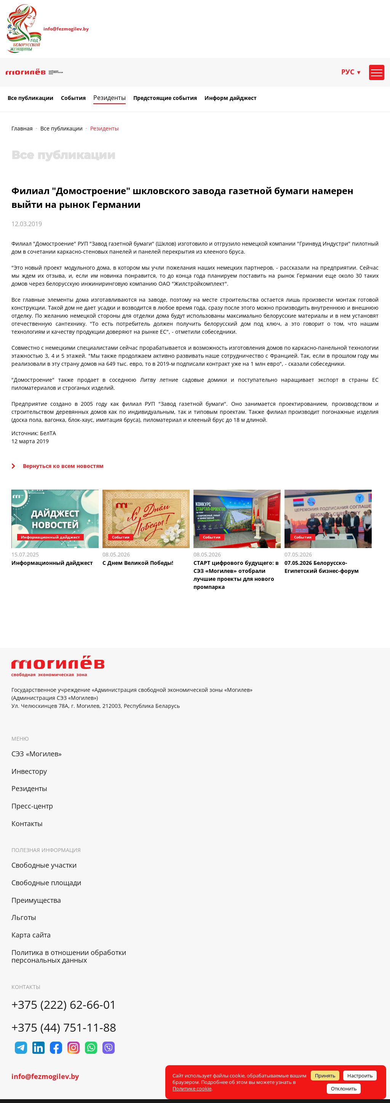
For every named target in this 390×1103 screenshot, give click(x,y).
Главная (22, 128)
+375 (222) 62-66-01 (63, 1004)
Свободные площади (46, 882)
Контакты (27, 823)
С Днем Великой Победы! (137, 562)
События (73, 98)
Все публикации (30, 98)
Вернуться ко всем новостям (57, 465)
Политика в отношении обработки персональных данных (68, 956)
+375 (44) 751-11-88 (63, 1027)
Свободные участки (44, 865)
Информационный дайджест (52, 562)
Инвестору (29, 771)
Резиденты (109, 97)
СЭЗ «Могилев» (36, 753)
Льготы (23, 917)
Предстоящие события (165, 98)
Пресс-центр (32, 805)
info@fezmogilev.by (66, 29)
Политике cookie (192, 1088)
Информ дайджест (231, 98)
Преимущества (36, 900)
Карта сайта (31, 934)
